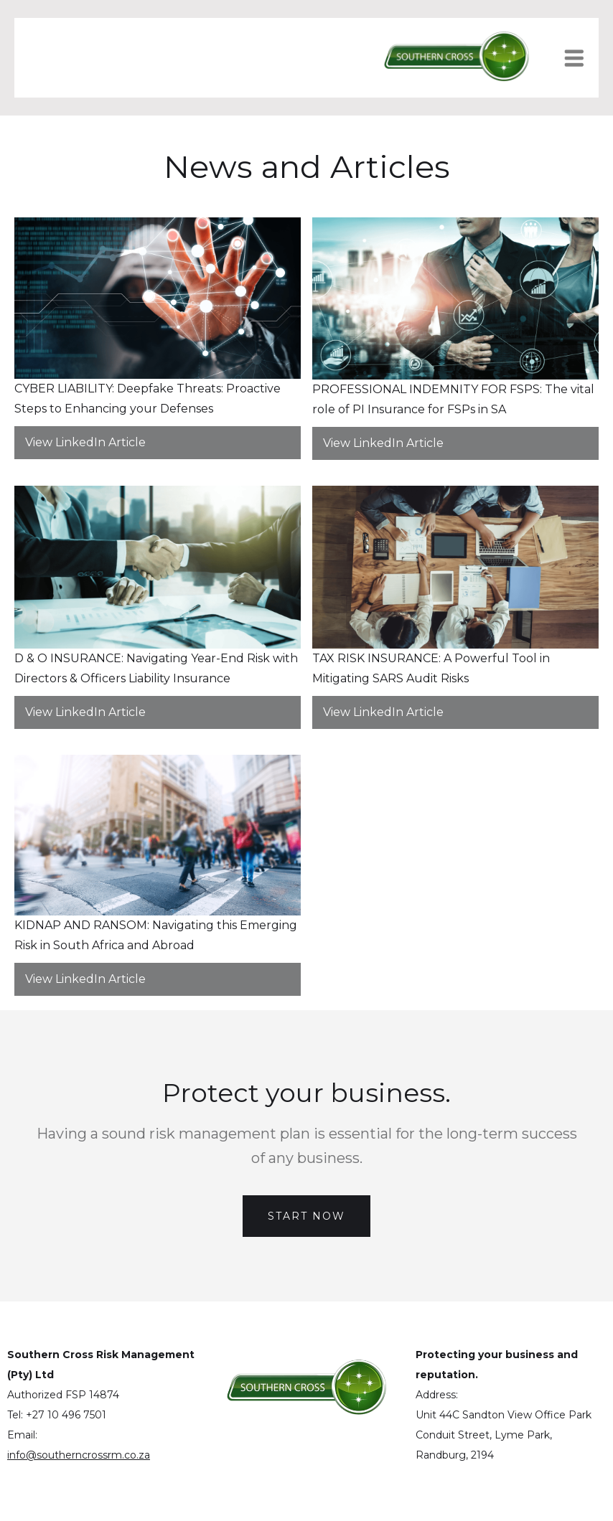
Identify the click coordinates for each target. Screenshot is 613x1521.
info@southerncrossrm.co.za (78, 1455)
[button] (581, 58)
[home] (456, 58)
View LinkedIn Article (85, 442)
